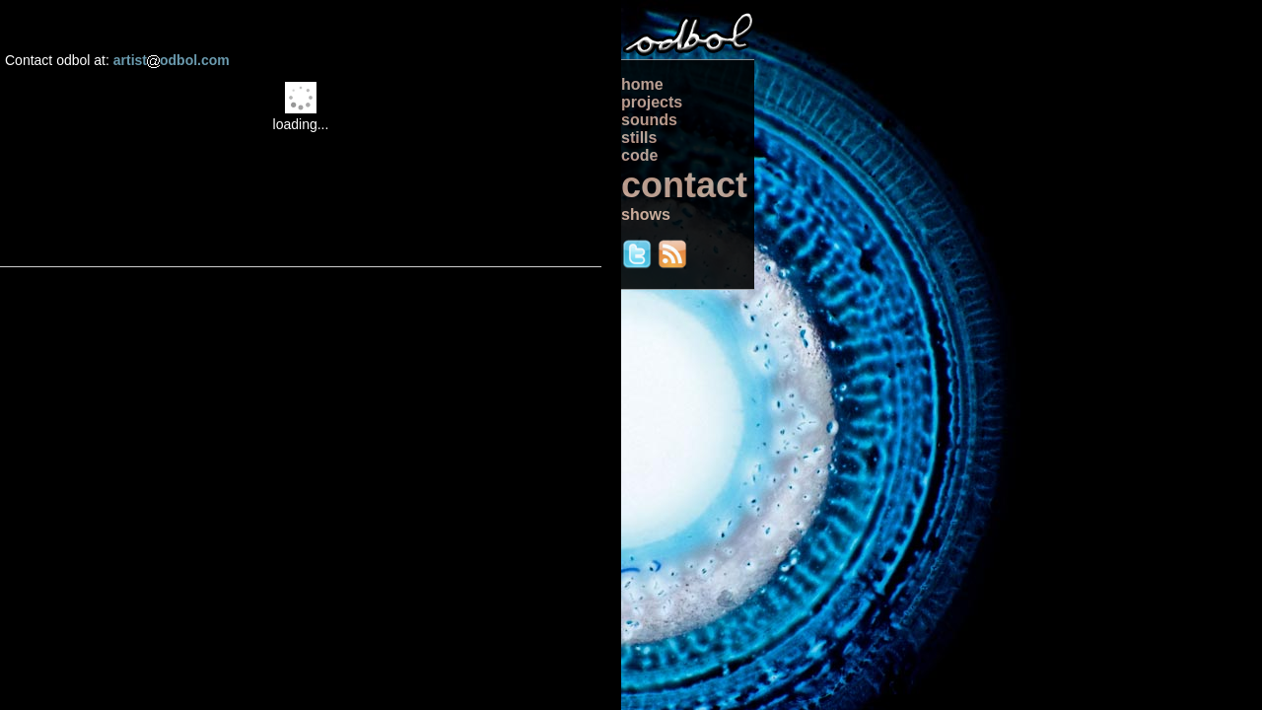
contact (684, 185)
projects (651, 102)
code (639, 155)
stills (639, 137)
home (642, 84)
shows (645, 214)
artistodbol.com (171, 60)
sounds (649, 119)
